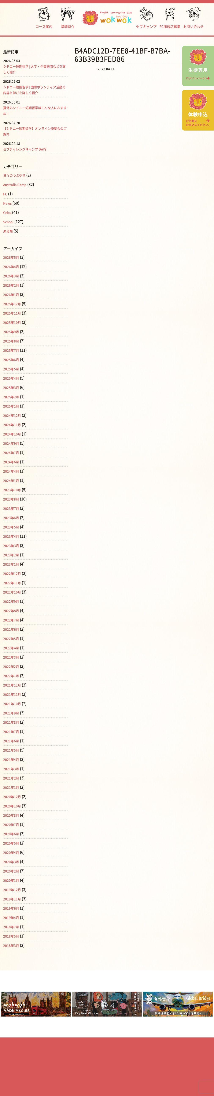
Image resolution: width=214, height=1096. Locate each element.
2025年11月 (13, 313)
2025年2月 (12, 397)
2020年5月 (12, 843)
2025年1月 (12, 406)
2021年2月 (12, 778)
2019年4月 (12, 917)
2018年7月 (12, 927)
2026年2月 (12, 285)
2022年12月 (13, 573)
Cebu (7, 212)
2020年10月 (13, 806)
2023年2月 (12, 555)
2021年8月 (12, 722)
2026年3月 (12, 276)
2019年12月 (13, 889)
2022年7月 (12, 620)
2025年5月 (12, 369)
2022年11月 (13, 583)
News (8, 203)
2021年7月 (12, 731)
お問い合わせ (193, 17)
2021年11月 (13, 694)
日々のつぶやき (16, 175)
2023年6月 (12, 517)
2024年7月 (12, 452)
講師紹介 (67, 17)
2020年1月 (12, 880)
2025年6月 (12, 359)
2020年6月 (12, 834)
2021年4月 (12, 759)
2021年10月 (13, 703)
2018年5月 (12, 936)
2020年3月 (12, 862)
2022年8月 (12, 610)
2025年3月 (12, 387)
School (9, 222)
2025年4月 (12, 378)
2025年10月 (13, 322)
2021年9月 (12, 713)
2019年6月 (12, 908)
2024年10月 (13, 434)
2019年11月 (13, 899)
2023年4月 (12, 536)
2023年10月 (13, 490)
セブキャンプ (146, 17)
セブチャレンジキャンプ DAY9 (29, 149)
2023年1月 (12, 564)
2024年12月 (13, 415)
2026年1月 (12, 294)
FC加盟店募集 (169, 17)
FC (5, 194)
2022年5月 (12, 638)
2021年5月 (12, 750)
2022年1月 (12, 676)
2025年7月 (12, 350)
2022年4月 (12, 648)
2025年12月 (13, 304)
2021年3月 (12, 769)
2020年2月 (12, 871)
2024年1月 (12, 480)
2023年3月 (12, 545)
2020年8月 (12, 815)
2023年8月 (12, 499)
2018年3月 (12, 945)
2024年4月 (12, 471)
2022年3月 (12, 657)
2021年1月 (12, 787)
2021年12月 (13, 685)
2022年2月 (12, 666)
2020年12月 (13, 796)
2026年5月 (12, 257)
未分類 (9, 231)
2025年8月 (12, 341)
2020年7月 (12, 824)
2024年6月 (12, 462)
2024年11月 (13, 424)
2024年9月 (12, 443)
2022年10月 (13, 592)
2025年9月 (12, 331)
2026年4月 (12, 266)
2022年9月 (12, 601)
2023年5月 (12, 527)
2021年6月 (12, 741)
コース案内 (44, 17)
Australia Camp (16, 184)
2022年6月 (12, 629)
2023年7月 (12, 508)
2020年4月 (12, 852)
